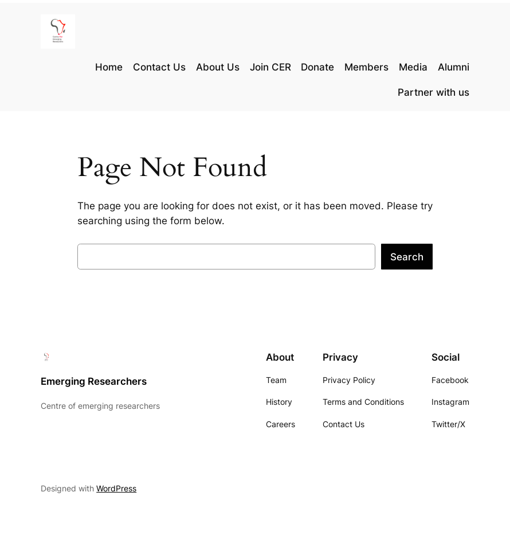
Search (406, 257)
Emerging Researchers (94, 381)
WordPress (116, 488)
